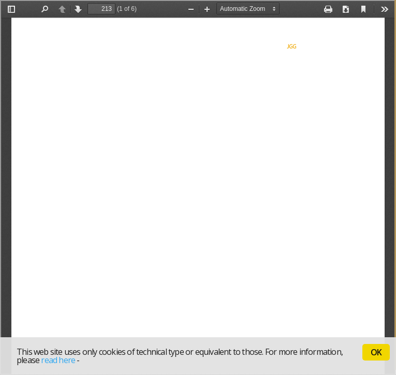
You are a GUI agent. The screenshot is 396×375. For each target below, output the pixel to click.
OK (376, 352)
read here (58, 360)
